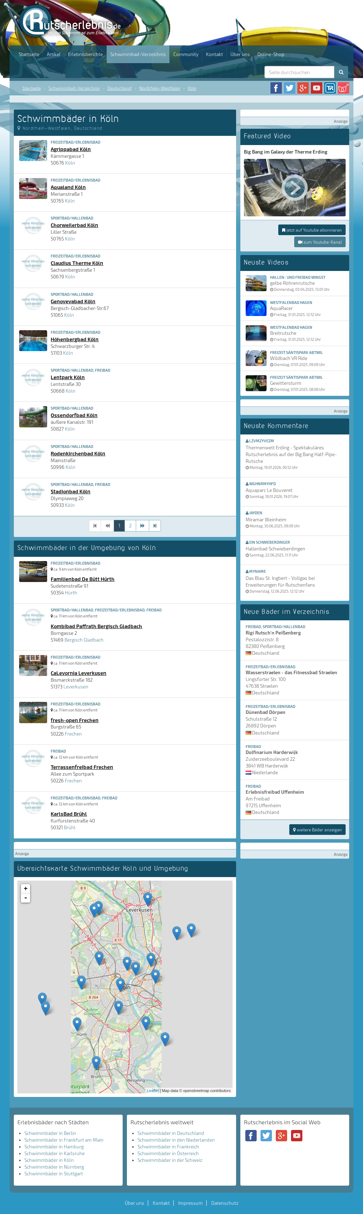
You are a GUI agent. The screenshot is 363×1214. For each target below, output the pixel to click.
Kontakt (214, 54)
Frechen (73, 734)
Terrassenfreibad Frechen (82, 767)
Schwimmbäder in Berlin (50, 1133)
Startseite (29, 54)
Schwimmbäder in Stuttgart (53, 1173)
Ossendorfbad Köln (74, 415)
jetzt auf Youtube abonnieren (312, 229)
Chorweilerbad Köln (74, 225)
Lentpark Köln (68, 377)
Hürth (71, 592)
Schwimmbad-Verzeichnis (138, 54)
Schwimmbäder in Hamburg (54, 1146)
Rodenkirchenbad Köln (78, 453)
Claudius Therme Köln (77, 263)
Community (186, 54)
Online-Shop (270, 54)
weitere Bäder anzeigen (317, 829)
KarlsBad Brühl (69, 813)
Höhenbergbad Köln (75, 339)
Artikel (54, 54)
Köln (192, 87)
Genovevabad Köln (73, 301)
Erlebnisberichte (85, 54)
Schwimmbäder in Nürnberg (54, 1167)
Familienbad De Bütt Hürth (83, 579)
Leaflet (153, 1090)
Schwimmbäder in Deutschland (171, 1133)
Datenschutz (225, 1203)
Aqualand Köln (68, 187)
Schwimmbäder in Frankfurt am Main (64, 1140)
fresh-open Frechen (75, 720)
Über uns (240, 54)
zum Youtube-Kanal (320, 241)
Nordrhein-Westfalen (159, 87)
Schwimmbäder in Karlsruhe (54, 1153)
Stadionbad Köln (70, 491)
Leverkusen (75, 686)
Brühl (70, 827)
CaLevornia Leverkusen (78, 673)
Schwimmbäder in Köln (49, 1160)
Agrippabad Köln (71, 149)
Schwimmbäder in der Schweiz (170, 1160)
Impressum (190, 1203)
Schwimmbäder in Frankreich (168, 1146)
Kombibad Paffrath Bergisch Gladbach (96, 626)
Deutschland (119, 87)
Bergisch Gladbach (84, 640)
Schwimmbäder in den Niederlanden (176, 1140)
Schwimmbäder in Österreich (168, 1153)
